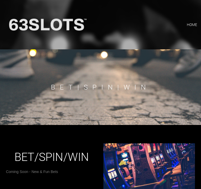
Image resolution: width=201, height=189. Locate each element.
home (192, 25)
